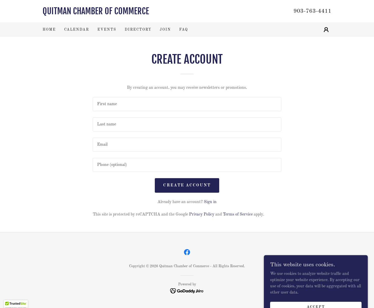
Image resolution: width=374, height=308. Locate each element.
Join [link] (165, 29)
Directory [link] (138, 29)
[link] (115, 13)
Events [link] (106, 29)
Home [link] (49, 29)
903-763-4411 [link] (312, 11)
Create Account (187, 185)
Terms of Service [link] (238, 214)
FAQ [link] (183, 29)
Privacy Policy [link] (201, 214)
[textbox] (187, 104)
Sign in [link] (210, 202)
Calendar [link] (76, 29)
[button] (326, 29)
